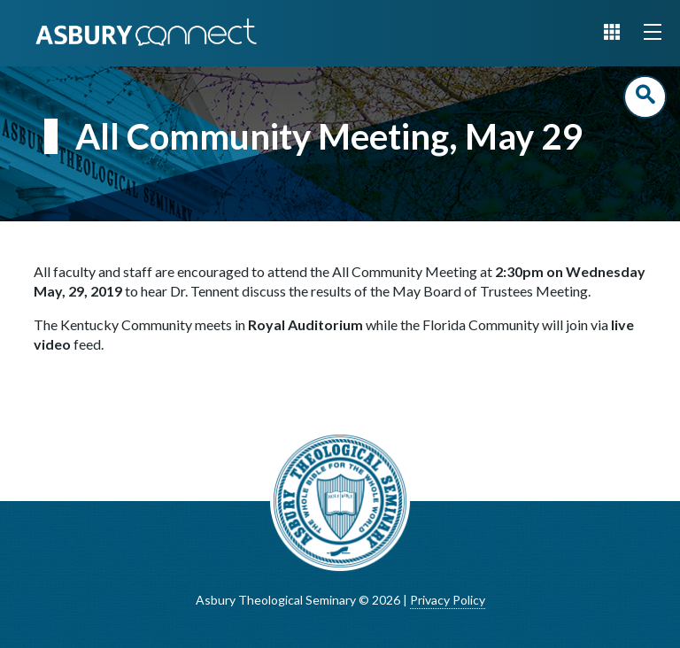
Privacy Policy (447, 599)
